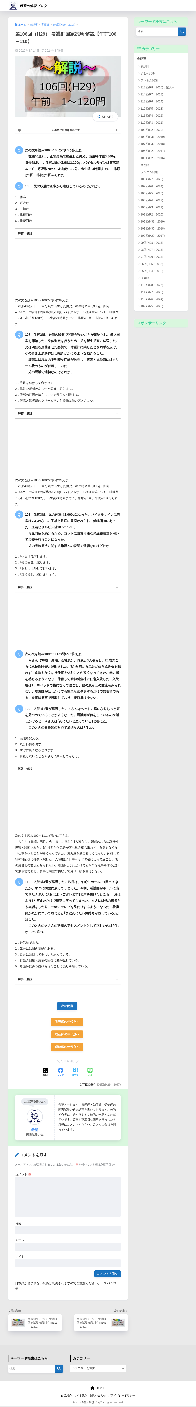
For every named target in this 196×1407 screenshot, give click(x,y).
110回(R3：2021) (152, 122)
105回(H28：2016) (153, 158)
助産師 (145, 165)
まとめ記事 (148, 73)
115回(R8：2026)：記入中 (158, 87)
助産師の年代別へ (67, 1035)
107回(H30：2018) (153, 143)
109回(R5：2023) (152, 306)
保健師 (145, 278)
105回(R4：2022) (152, 200)
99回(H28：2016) (152, 242)
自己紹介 (66, 1396)
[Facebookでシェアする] (60, 1073)
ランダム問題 (149, 80)
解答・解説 (25, 233)
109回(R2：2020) (152, 129)
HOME (98, 1389)
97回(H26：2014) (152, 256)
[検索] (182, 32)
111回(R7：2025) (152, 292)
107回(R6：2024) (152, 186)
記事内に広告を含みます (66, 130)
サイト (19, 1257)
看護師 (145, 66)
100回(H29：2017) (153, 235)
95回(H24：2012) (152, 270)
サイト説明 (80, 1396)
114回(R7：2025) (152, 94)
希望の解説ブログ (32, 5)
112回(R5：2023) (152, 108)
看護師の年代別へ (67, 1022)
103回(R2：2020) (152, 214)
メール (19, 1240)
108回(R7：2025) (152, 179)
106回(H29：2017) (109, 1085)
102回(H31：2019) (153, 221)
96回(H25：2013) (152, 263)
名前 (18, 1224)
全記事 (141, 58)
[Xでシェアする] (45, 1073)
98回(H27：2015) (152, 249)
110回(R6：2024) (152, 299)
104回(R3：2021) (152, 207)
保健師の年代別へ (67, 1047)
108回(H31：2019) (153, 136)
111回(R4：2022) (152, 115)
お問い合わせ (98, 1396)
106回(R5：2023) (152, 193)
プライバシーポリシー (121, 1396)
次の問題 (67, 1006)
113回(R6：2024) (152, 101)
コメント (23, 1175)
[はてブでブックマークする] (75, 1073)
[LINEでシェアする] (90, 1073)
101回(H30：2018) (153, 228)
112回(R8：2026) (152, 285)
